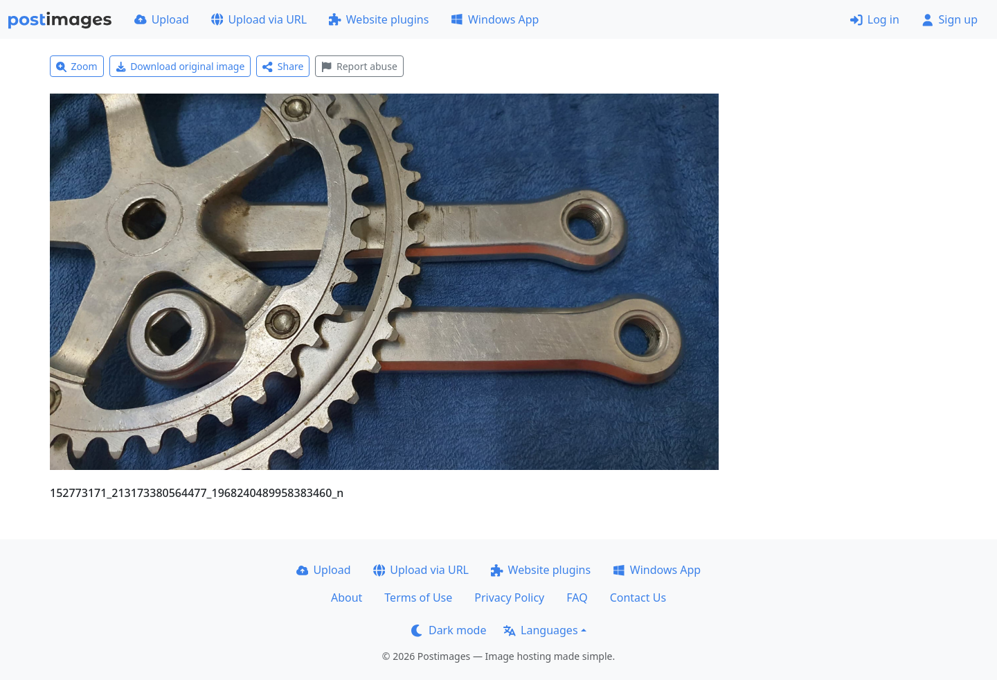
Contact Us (638, 597)
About (346, 597)
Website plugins (379, 19)
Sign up (950, 19)
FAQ (576, 597)
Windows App (495, 19)
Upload (161, 19)
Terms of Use (418, 597)
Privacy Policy (509, 597)
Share (282, 66)
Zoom (77, 66)
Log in (874, 19)
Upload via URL (259, 19)
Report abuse (359, 66)
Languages (540, 630)
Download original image (180, 66)
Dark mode (448, 630)
